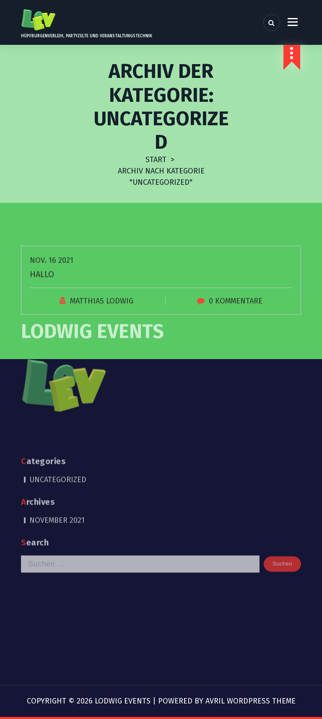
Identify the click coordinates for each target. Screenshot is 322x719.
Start (155, 159)
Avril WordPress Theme (250, 701)
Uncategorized (57, 426)
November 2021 (57, 467)
